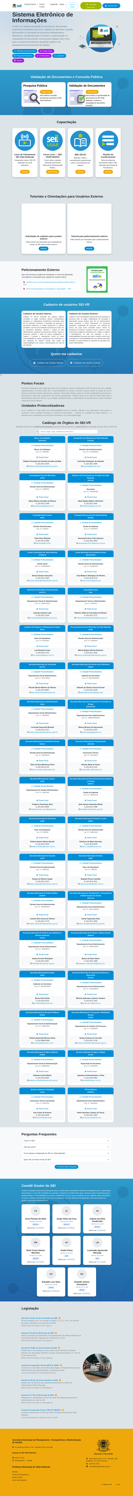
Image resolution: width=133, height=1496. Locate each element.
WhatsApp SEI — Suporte (22, 1460)
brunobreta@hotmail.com (43, 1003)
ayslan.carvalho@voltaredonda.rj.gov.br (91, 1043)
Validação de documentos (25, 51)
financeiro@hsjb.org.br (43, 1117)
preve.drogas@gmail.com (91, 732)
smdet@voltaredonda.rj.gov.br (92, 809)
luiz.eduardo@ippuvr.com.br (43, 655)
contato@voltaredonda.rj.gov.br (99, 1466)
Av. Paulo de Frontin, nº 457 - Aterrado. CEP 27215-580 (34, 1447)
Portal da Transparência (20, 1474)
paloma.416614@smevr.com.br (43, 846)
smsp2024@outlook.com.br (43, 1043)
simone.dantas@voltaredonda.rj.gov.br (43, 580)
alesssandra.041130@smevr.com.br (91, 543)
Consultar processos (91, 5)
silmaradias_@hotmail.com (92, 769)
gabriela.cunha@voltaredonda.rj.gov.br (43, 1080)
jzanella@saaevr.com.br (92, 1080)
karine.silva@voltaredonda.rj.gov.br (92, 924)
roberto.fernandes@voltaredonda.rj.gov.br (91, 618)
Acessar (80, 172)
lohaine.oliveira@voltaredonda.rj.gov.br (43, 924)
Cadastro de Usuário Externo (84, 363)
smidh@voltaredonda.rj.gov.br (43, 963)
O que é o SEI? (29, 1141)
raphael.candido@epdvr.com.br (91, 884)
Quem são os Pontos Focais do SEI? (37, 1159)
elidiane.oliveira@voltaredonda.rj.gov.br (43, 466)
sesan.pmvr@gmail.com (92, 1003)
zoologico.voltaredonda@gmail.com (92, 963)
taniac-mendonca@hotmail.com (43, 769)
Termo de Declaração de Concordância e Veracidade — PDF (48, 289)
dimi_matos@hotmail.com (91, 846)
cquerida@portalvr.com (91, 466)
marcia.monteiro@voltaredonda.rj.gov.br (92, 655)
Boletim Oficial (17, 1477)
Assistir (25, 172)
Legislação (54, 4)
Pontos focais (46, 51)
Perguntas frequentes (23, 56)
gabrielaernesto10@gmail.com (91, 692)
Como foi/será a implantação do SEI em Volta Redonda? (44, 1153)
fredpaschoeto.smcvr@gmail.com (43, 809)
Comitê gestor (43, 56)
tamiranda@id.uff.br (43, 543)
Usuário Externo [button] (30, 4)
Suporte (18, 60)
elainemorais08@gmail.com (43, 506)
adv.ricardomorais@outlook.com (43, 692)
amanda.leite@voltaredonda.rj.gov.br (43, 618)
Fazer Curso (52, 172)
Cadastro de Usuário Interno (48, 363)
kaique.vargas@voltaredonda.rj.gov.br (43, 884)
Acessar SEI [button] (110, 5)
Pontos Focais (42, 5)
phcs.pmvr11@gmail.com (91, 1117)
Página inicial (106, 1484)
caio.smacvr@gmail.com (92, 580)
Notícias (15, 1472)
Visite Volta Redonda (19, 1480)
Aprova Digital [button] (72, 6)
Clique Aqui (46, 92)
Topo (117, 1484)
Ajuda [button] (62, 4)
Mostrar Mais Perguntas (66, 1167)
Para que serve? (30, 1147)
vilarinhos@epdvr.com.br (92, 506)
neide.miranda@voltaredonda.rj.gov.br (43, 732)
